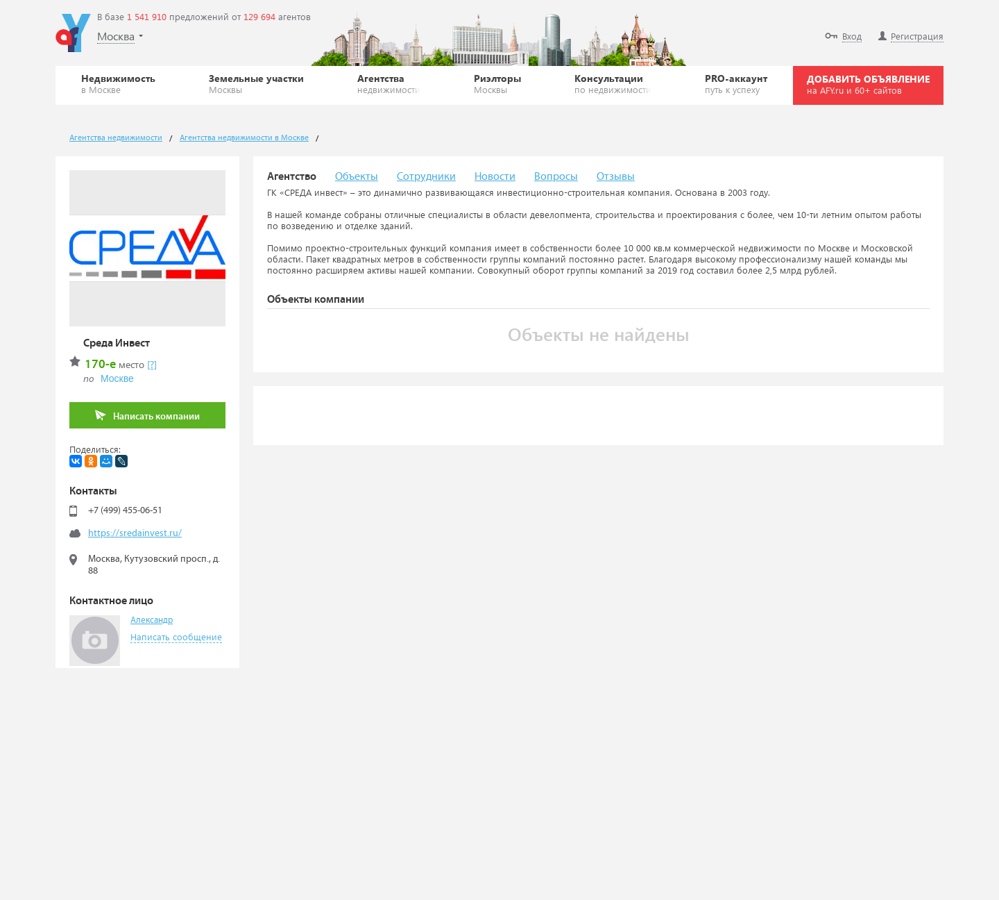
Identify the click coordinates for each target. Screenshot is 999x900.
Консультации (612, 83)
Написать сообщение (176, 636)
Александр (151, 620)
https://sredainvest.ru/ (135, 533)
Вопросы (556, 177)
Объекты (356, 177)
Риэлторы (497, 83)
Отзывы (616, 177)
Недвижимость (118, 83)
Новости (495, 177)
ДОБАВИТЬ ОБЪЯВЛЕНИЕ (868, 84)
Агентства (388, 83)
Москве (117, 378)
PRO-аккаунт (736, 83)
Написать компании (147, 416)
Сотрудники (426, 177)
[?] (152, 364)
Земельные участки (256, 83)
